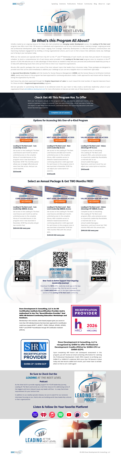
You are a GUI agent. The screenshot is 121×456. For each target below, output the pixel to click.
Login (108, 4)
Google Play (56, 289)
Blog (95, 4)
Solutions (62, 4)
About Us (101, 4)
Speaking (55, 4)
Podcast (80, 4)
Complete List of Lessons (60, 113)
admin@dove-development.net (34, 89)
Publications (71, 4)
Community (88, 4)
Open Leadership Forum (72, 291)
